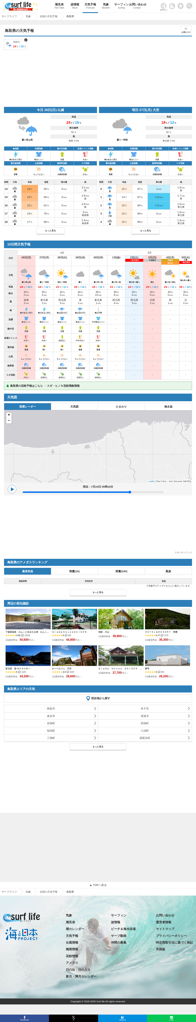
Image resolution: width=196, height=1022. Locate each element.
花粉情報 (72, 956)
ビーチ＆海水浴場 (123, 929)
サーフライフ (9, 891)
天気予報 (90, 6)
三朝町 (51, 737)
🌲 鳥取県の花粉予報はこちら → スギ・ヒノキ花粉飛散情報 (43, 385)
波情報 (75, 6)
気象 (106, 6)
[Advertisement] (98, 78)
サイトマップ (165, 929)
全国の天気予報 (48, 891)
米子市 (145, 708)
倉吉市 (51, 716)
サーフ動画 (118, 936)
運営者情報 (163, 922)
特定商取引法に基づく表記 (174, 942)
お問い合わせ (137, 6)
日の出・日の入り (78, 969)
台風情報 (72, 942)
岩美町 (51, 723)
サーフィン (121, 6)
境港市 (145, 716)
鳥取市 (51, 708)
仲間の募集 (118, 942)
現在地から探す (100, 698)
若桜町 (145, 723)
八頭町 (145, 730)
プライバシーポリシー (171, 936)
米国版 (160, 949)
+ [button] (9, 415)
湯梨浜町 (144, 737)
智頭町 (51, 730)
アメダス (72, 963)
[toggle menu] (190, 5)
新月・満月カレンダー (81, 976)
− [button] (9, 421)
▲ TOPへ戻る (97, 885)
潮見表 (59, 6)
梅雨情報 (72, 949)
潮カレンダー (75, 929)
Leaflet (151, 481)
